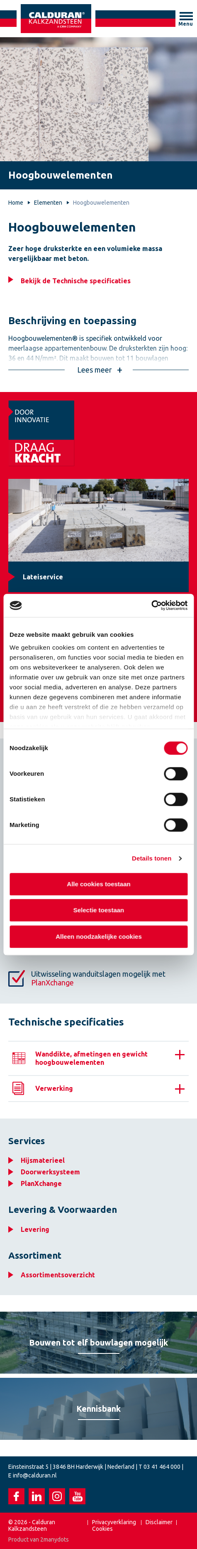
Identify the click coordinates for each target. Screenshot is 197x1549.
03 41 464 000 (161, 1466)
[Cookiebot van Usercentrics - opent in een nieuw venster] (151, 605)
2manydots (54, 1539)
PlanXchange (52, 982)
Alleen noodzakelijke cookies (99, 936)
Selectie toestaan (98, 909)
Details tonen (151, 858)
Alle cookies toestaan (98, 883)
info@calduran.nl (35, 1475)
